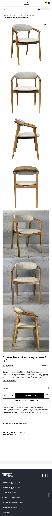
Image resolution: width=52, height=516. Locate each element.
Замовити (29, 395)
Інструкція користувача (10, 507)
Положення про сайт (9, 492)
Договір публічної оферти (11, 497)
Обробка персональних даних (12, 502)
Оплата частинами (26, 400)
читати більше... (9, 380)
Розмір (5, 388)
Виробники (6, 512)
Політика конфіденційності (11, 483)
